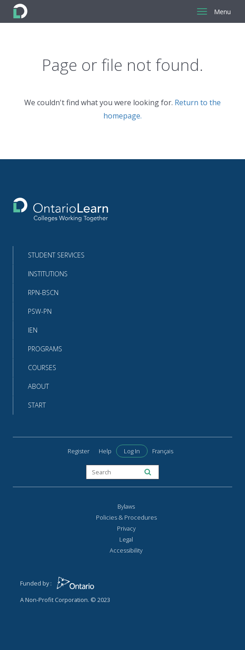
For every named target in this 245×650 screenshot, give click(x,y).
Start (37, 405)
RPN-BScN (43, 292)
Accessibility (126, 550)
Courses (42, 367)
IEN (32, 330)
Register (79, 451)
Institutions (48, 273)
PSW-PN (40, 311)
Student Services (56, 255)
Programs (45, 348)
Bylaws (126, 506)
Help (105, 451)
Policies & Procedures (126, 517)
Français (162, 451)
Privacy (126, 528)
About (38, 386)
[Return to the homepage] (61, 212)
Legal (126, 539)
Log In (132, 451)
